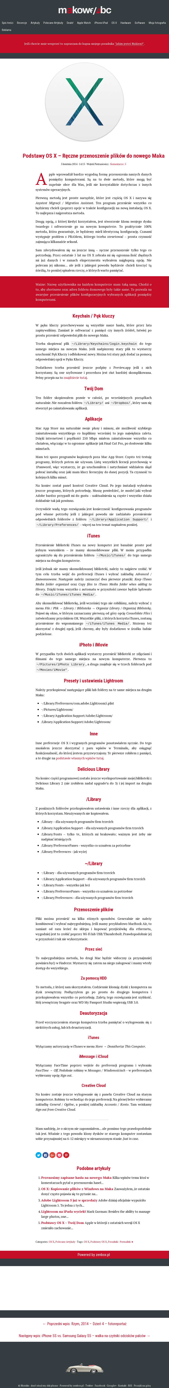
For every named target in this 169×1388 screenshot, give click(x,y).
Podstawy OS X (98, 1238)
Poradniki (113, 1238)
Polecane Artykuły (53, 23)
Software (140, 23)
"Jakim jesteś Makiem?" (129, 44)
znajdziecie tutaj (75, 377)
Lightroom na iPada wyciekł (64, 1208)
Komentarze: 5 (118, 164)
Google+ (111, 1382)
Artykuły (35, 23)
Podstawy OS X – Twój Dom (63, 1219)
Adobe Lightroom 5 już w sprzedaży (69, 1197)
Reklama (6, 30)
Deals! (70, 23)
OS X (114, 23)
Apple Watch (84, 23)
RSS (130, 1382)
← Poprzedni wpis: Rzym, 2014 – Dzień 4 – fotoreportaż (84, 1320)
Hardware (126, 23)
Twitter (89, 1382)
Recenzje (22, 23)
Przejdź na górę (142, 1382)
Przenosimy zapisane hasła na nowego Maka (76, 1174)
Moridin (25, 1382)
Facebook (100, 1382)
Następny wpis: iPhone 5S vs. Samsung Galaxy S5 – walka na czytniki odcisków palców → (84, 1332)
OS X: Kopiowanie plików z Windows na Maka (77, 1185)
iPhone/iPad (101, 23)
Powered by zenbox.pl (93, 1251)
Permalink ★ (126, 1238)
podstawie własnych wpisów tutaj (79, 755)
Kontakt (122, 1382)
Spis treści (7, 23)
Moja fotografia (157, 23)
